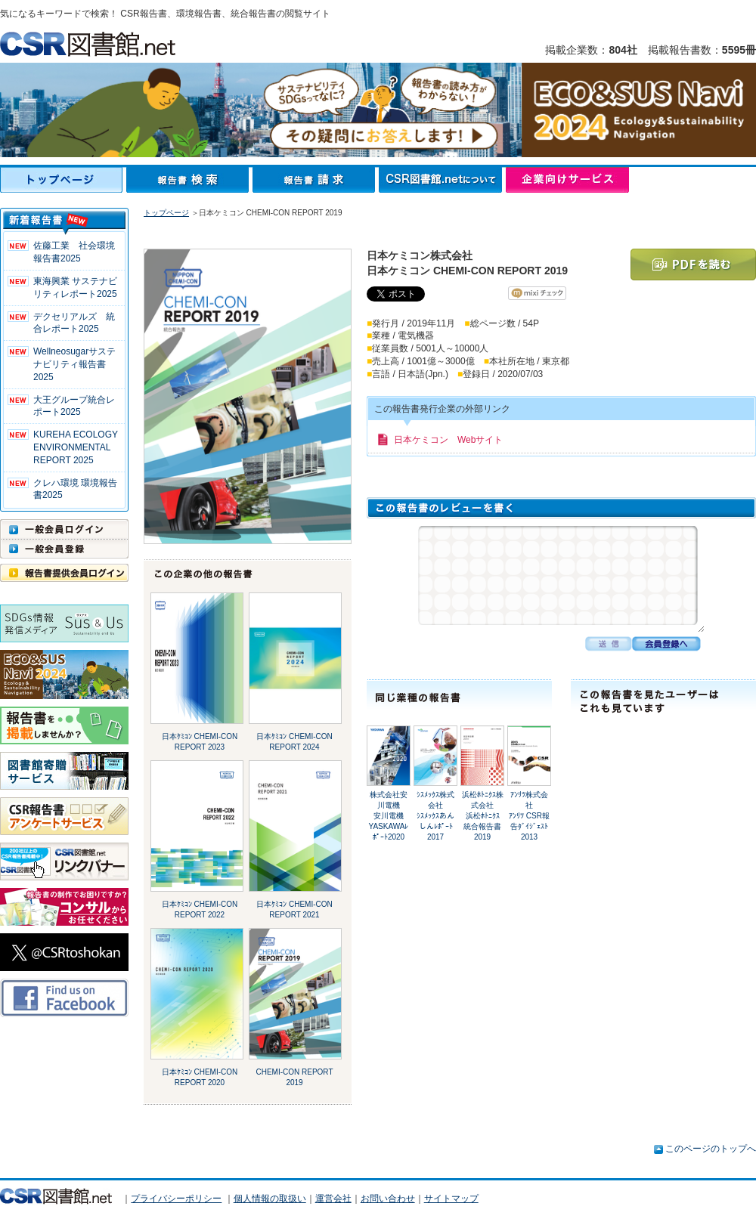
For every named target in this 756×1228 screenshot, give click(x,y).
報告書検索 (189, 180)
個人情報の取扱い (270, 1198)
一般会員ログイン (64, 529)
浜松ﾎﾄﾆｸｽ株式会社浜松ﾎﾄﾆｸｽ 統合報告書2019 (484, 815)
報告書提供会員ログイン (64, 573)
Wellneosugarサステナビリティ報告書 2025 (74, 364)
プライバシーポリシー (176, 1198)
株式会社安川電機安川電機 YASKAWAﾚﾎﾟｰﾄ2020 (390, 815)
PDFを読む (693, 264)
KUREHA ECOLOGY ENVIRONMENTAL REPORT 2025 (75, 447)
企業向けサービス (567, 180)
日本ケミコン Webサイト (448, 440)
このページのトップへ (710, 1148)
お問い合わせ (388, 1198)
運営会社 (333, 1198)
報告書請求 (316, 180)
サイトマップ (451, 1198)
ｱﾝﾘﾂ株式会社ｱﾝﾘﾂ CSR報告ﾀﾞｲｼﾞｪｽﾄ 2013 (529, 815)
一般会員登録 (64, 548)
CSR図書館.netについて (442, 180)
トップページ (63, 180)
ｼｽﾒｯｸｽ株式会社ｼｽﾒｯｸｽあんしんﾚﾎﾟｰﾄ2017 (435, 815)
